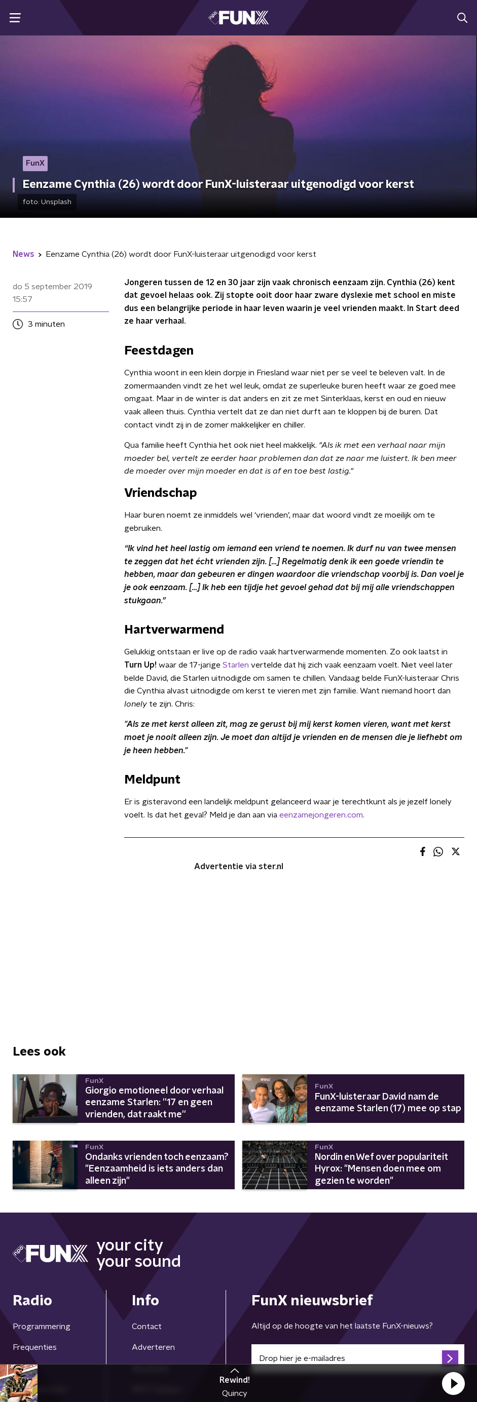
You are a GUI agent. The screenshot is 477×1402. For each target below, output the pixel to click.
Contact (147, 1326)
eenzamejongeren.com (321, 815)
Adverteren (153, 1347)
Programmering (41, 1326)
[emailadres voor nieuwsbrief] (358, 1358)
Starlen (236, 665)
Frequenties (35, 1347)
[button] (453, 1383)
